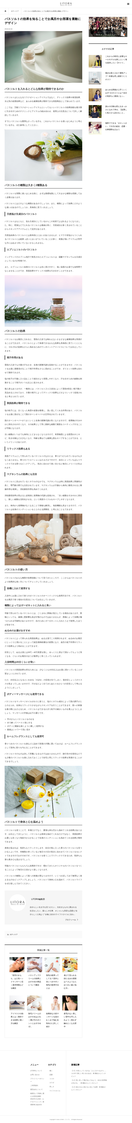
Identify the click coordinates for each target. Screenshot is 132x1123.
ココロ (51, 1079)
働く (50, 1071)
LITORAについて (36, 1071)
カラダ (51, 1083)
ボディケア (14, 934)
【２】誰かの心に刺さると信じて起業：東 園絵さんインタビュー (88, 1088)
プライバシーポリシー (37, 1080)
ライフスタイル (54, 1091)
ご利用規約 (34, 1085)
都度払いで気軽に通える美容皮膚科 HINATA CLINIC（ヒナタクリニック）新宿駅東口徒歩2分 (37, 1099)
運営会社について (36, 1089)
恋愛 (50, 1075)
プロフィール (70, 920)
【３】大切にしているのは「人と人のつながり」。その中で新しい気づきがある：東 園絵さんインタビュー (89, 1073)
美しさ (51, 1087)
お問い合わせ (35, 1075)
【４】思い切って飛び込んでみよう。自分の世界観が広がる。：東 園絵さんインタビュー (89, 1081)
